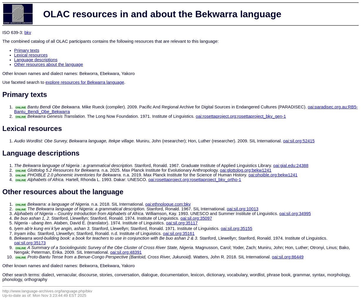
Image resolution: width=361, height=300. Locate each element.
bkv (27, 32)
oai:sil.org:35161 (179, 233)
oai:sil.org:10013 (242, 209)
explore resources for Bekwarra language (85, 82)
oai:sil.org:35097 (196, 218)
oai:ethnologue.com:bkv (168, 204)
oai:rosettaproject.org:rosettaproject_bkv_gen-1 (241, 116)
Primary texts (26, 50)
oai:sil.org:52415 (299, 141)
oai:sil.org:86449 (288, 257)
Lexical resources (31, 55)
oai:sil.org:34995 (295, 213)
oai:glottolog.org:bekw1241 (245, 170)
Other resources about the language (48, 64)
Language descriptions (36, 59)
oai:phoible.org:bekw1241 (273, 175)
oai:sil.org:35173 (30, 243)
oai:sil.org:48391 (126, 252)
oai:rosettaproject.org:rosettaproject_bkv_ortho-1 (194, 179)
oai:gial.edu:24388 (290, 165)
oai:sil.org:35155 (236, 228)
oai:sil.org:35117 (182, 223)
